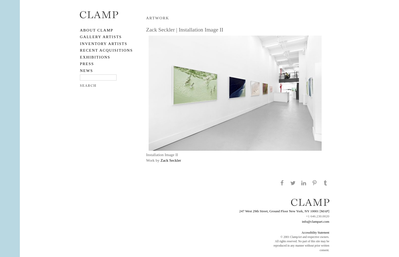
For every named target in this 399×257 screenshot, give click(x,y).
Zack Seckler (171, 160)
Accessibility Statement (315, 232)
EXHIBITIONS (95, 57)
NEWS (86, 70)
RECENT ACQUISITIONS (106, 50)
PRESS (87, 64)
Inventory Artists (103, 43)
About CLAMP (96, 30)
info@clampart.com (315, 221)
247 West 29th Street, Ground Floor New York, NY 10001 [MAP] (284, 211)
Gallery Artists (101, 37)
